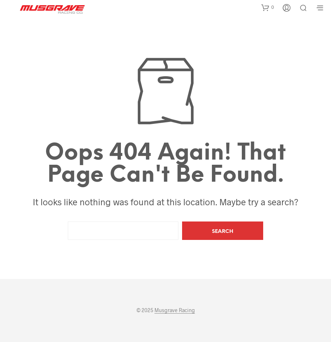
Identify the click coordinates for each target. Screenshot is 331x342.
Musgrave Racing (174, 310)
